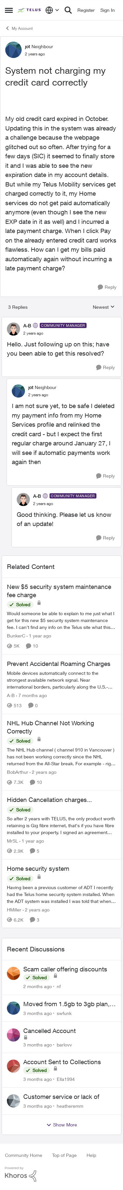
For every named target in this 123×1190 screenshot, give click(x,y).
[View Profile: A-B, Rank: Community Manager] (13, 329)
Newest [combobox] (104, 307)
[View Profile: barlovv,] (13, 1035)
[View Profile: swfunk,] (13, 1008)
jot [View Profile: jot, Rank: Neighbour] (27, 46)
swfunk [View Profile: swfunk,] (64, 1013)
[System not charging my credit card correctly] (33, 333)
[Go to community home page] (30, 10)
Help (91, 1155)
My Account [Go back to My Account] (19, 28)
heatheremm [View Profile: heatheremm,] (70, 1106)
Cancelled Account (49, 1030)
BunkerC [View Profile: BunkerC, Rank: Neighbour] (16, 636)
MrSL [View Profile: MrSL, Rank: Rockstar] (12, 841)
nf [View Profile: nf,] (59, 986)
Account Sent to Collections (62, 1061)
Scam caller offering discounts (65, 969)
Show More (61, 1125)
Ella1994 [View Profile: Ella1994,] (66, 1079)
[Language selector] (52, 10)
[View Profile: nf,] (13, 973)
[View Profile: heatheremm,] (13, 1100)
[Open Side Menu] (9, 10)
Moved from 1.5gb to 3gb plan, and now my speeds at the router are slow (69, 1004)
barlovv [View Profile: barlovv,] (64, 1044)
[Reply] (107, 287)
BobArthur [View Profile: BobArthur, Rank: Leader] (17, 772)
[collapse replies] (61, 320)
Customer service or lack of (61, 1096)
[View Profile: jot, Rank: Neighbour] (13, 50)
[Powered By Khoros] (61, 1174)
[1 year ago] (39, 636)
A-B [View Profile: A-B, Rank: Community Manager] (27, 325)
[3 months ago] (37, 1013)
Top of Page (64, 1155)
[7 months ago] (31, 695)
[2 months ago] (37, 986)
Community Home (23, 1155)
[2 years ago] (43, 772)
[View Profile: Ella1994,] (13, 1066)
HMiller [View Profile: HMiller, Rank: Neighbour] (14, 909)
